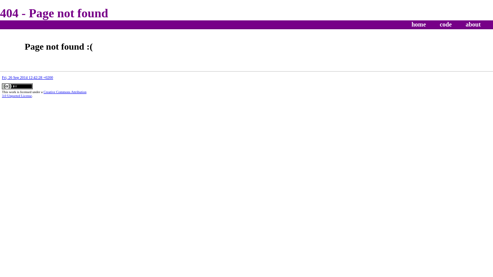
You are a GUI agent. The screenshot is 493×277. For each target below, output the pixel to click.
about (473, 24)
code (446, 24)
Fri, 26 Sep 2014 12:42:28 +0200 (27, 77)
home (418, 24)
